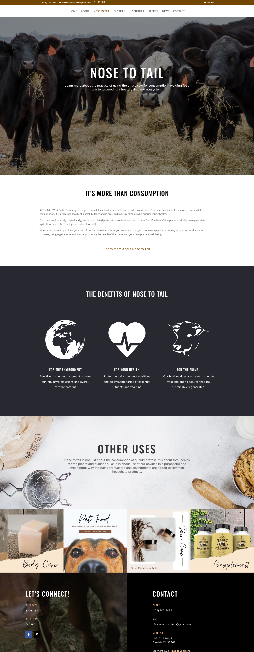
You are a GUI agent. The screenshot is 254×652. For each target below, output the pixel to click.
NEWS (165, 11)
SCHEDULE (138, 11)
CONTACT (179, 11)
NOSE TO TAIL (101, 11)
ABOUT (85, 11)
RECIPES (153, 11)
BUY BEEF (119, 11)
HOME (73, 11)
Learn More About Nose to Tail (127, 249)
